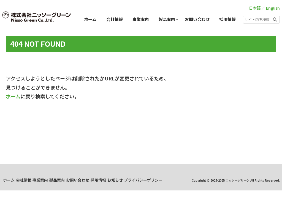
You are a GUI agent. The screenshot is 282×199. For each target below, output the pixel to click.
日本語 (255, 8)
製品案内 (112, 180)
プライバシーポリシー (172, 187)
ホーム (13, 96)
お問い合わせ (137, 180)
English (273, 8)
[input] (261, 19)
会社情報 (69, 180)
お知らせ (183, 180)
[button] (275, 19)
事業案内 (91, 180)
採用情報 (162, 180)
